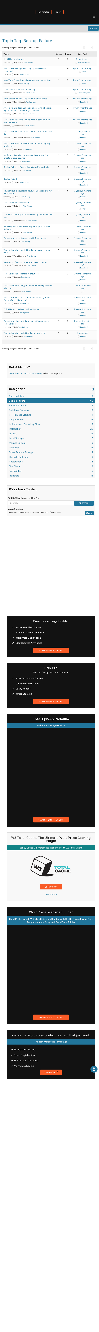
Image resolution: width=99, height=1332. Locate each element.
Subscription (51, 470)
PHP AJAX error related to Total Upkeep (22, 309)
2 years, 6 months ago (82, 180)
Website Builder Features (51, 1017)
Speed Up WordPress (38, 847)
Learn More (51, 894)
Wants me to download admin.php (19, 89)
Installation (51, 428)
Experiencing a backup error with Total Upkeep (25, 238)
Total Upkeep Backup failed (16, 202)
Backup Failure (51, 400)
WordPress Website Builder (51, 912)
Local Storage (51, 438)
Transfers (51, 475)
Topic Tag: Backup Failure (27, 40)
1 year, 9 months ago (82, 119)
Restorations (51, 461)
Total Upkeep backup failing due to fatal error (25, 333)
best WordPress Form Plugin (53, 1041)
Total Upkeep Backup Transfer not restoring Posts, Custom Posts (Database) (27, 298)
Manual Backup (51, 442)
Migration (51, 447)
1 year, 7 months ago (82, 108)
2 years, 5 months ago (82, 144)
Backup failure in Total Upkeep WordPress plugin (26, 167)
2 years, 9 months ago (82, 239)
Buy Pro (93, 28)
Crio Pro (51, 668)
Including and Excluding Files (51, 424)
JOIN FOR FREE (43, 12)
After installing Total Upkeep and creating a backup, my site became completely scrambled (27, 109)
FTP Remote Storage (51, 414)
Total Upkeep (28, 62)
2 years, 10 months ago (82, 275)
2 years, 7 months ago (82, 203)
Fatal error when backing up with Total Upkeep (25, 98)
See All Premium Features (51, 650)
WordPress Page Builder (51, 621)
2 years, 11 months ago (82, 286)
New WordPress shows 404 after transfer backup (27, 80)
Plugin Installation (51, 456)
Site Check (51, 466)
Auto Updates (51, 396)
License (51, 433)
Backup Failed (10, 179)
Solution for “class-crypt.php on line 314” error (25, 262)
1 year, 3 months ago (82, 89)
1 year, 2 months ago (82, 68)
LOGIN (58, 12)
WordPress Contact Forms (46, 1035)
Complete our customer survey (25, 373)
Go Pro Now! (51, 887)
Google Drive (51, 419)
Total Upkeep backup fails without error (22, 273)
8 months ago (82, 59)
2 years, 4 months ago (82, 132)
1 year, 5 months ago (82, 98)
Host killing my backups (14, 59)
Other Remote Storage (51, 452)
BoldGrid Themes (29, 114)
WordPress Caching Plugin (68, 839)
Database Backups (51, 410)
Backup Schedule (51, 405)
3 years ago (82, 333)
